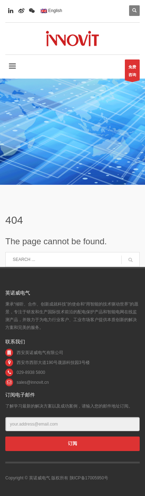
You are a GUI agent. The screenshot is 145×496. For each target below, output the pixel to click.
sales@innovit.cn (33, 382)
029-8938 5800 (31, 372)
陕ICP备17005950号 (89, 477)
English (51, 10)
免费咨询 (132, 72)
